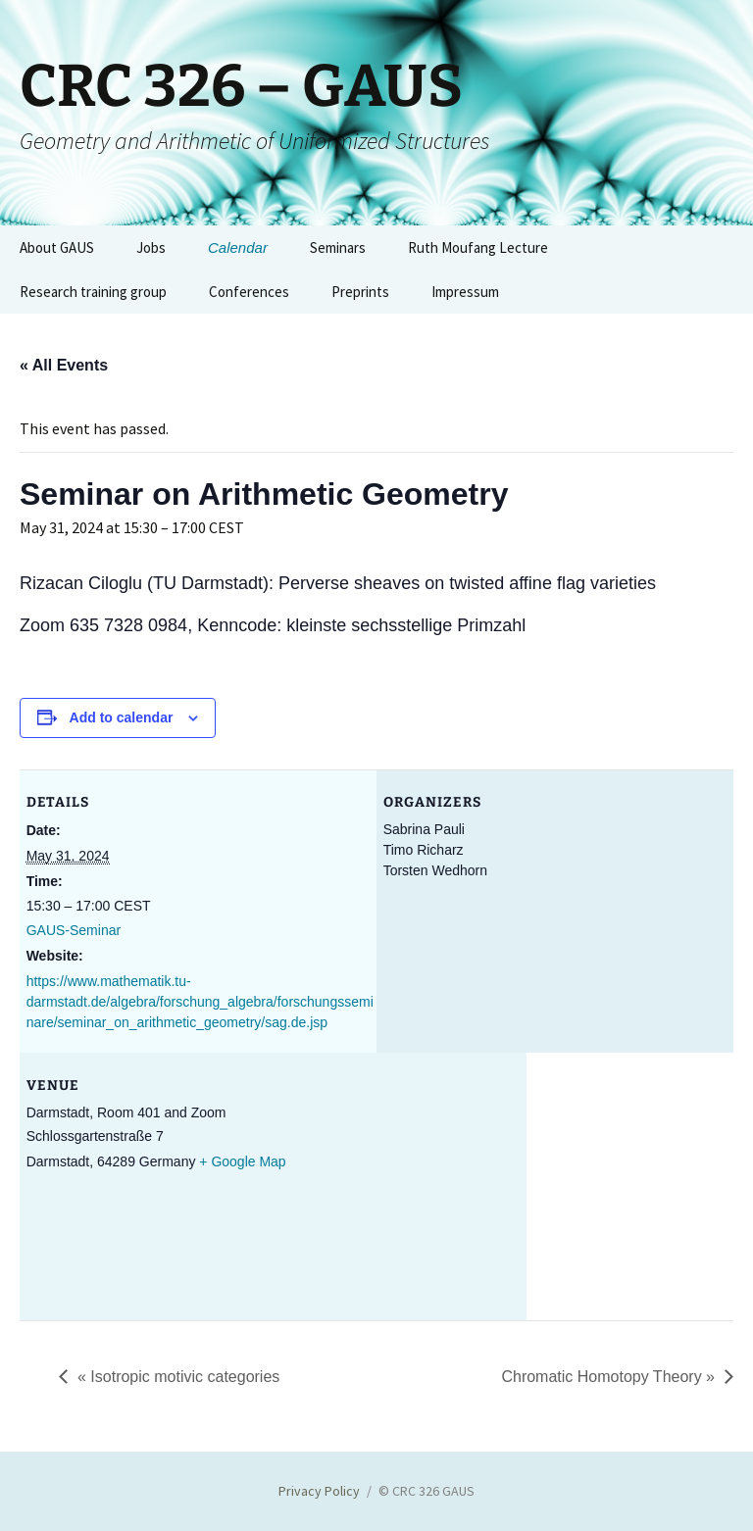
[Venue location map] (630, 1187)
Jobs (151, 247)
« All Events (64, 365)
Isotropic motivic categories (178, 1376)
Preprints (360, 291)
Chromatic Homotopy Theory (608, 1376)
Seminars (338, 247)
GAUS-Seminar (73, 930)
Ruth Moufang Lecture (478, 247)
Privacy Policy (319, 1491)
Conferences (249, 291)
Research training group (93, 291)
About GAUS (57, 247)
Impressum (465, 291)
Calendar (238, 247)
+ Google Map (242, 1161)
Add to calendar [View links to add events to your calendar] (122, 717)
